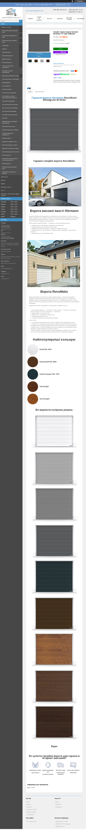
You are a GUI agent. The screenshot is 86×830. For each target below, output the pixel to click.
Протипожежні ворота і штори (10, 152)
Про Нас (29, 804)
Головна (30, 18)
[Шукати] (20, 21)
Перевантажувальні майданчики (7, 134)
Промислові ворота (7, 55)
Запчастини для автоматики (10, 104)
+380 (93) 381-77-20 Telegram (62, 824)
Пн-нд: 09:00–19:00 (31, 821)
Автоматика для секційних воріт (9, 41)
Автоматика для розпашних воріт (10, 31)
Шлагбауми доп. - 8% (62, 4)
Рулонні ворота (6, 155)
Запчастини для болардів (9, 111)
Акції (28, 802)
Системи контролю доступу (9, 114)
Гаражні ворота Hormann (47, 97)
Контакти (60, 18)
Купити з (60, 52)
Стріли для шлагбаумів (8, 101)
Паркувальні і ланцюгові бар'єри (9, 172)
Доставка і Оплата (32, 809)
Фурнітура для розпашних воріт (9, 167)
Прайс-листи (4, 177)
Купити (61, 49)
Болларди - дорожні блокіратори (7, 71)
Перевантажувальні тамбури (10, 130)
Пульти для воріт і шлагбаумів (10, 79)
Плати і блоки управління (9, 93)
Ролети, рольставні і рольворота (7, 66)
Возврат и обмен (31, 812)
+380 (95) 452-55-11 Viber (61, 821)
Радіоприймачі (6, 82)
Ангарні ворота (6, 163)
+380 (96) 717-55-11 (60, 826)
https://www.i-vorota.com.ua (8, 263)
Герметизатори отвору (8, 126)
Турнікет (4, 49)
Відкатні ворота (6, 59)
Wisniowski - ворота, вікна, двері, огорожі (10, 194)
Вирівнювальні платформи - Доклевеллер (10, 122)
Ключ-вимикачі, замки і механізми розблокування (9, 96)
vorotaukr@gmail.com (6, 268)
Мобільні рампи (6, 138)
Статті (2, 190)
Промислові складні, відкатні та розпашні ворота (10, 159)
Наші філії (4, 118)
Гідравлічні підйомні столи (9, 141)
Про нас (3, 180)
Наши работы (30, 814)
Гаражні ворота (6, 52)
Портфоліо (58, 804)
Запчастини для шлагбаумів (10, 108)
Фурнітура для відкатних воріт (10, 76)
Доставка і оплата (6, 187)
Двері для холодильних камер (10, 148)
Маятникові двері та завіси (9, 145)
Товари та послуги (6, 27)
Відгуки (3, 183)
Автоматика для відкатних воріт (9, 36)
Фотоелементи (6, 86)
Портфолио (80, 18)
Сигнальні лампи (6, 89)
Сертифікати (58, 807)
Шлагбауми (5, 45)
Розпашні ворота (7, 62)
